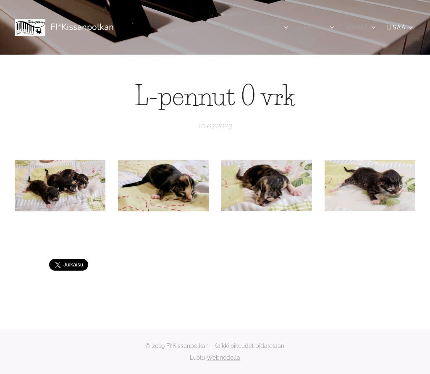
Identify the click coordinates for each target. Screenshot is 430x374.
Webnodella (223, 357)
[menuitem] (197, 27)
